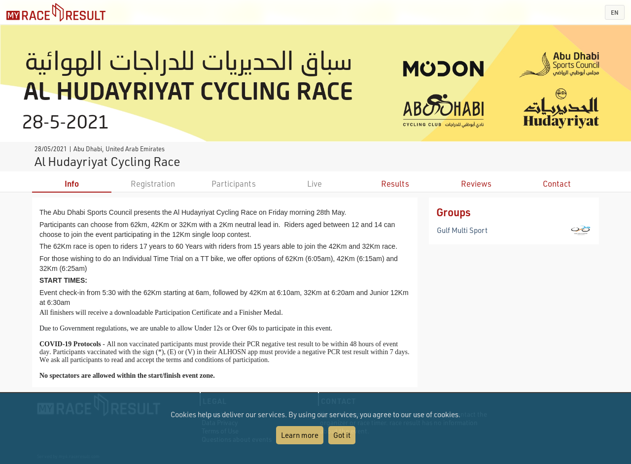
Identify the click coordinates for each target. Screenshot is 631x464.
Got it (342, 435)
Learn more (299, 435)
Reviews (476, 183)
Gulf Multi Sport (462, 230)
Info (72, 183)
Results (395, 183)
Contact (557, 183)
